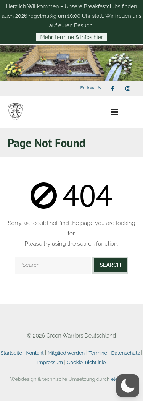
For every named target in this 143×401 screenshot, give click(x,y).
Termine (97, 353)
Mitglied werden (66, 353)
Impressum (50, 362)
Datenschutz (125, 353)
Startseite (11, 353)
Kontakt (35, 353)
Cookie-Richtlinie (86, 362)
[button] (127, 385)
